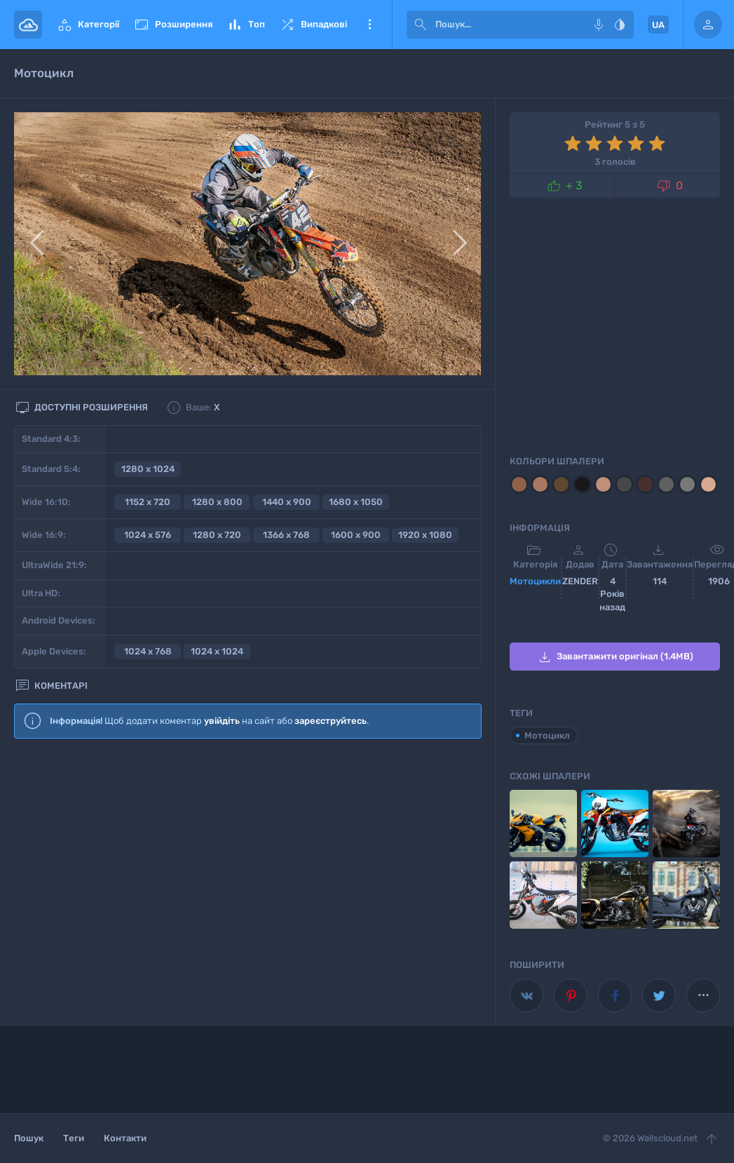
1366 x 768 (286, 535)
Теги (73, 1138)
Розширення (172, 24)
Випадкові (313, 24)
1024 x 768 (148, 651)
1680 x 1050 (356, 502)
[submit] (421, 25)
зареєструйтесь (330, 720)
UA (658, 25)
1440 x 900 (286, 502)
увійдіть (222, 720)
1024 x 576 (147, 535)
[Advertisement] (248, 864)
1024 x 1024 (217, 651)
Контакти (125, 1138)
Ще (369, 24)
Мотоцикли (535, 581)
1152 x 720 (147, 502)
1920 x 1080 (425, 535)
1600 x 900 (356, 535)
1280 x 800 (217, 502)
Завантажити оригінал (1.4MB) (614, 657)
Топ (245, 24)
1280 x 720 (217, 535)
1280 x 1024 (148, 469)
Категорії (87, 24)
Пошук (28, 1138)
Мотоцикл (547, 735)
